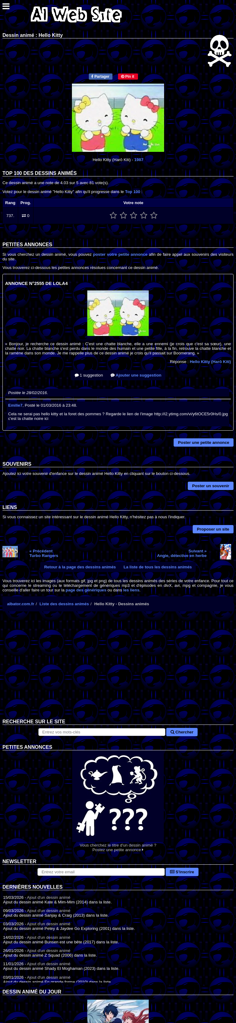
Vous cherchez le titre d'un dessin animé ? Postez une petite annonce (118, 801)
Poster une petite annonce (203, 442)
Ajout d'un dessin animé (48, 897)
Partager (100, 76)
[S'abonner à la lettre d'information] (101, 872)
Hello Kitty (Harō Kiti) (210, 361)
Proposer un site (213, 529)
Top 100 (132, 191)
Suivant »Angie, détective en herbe (181, 553)
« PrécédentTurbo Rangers (44, 553)
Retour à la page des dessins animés (80, 567)
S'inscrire (182, 872)
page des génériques (86, 590)
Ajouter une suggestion (136, 375)
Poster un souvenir (210, 486)
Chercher (182, 732)
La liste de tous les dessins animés (158, 567)
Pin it (127, 76)
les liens (131, 590)
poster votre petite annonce (120, 254)
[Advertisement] (118, 670)
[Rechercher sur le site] (102, 732)
